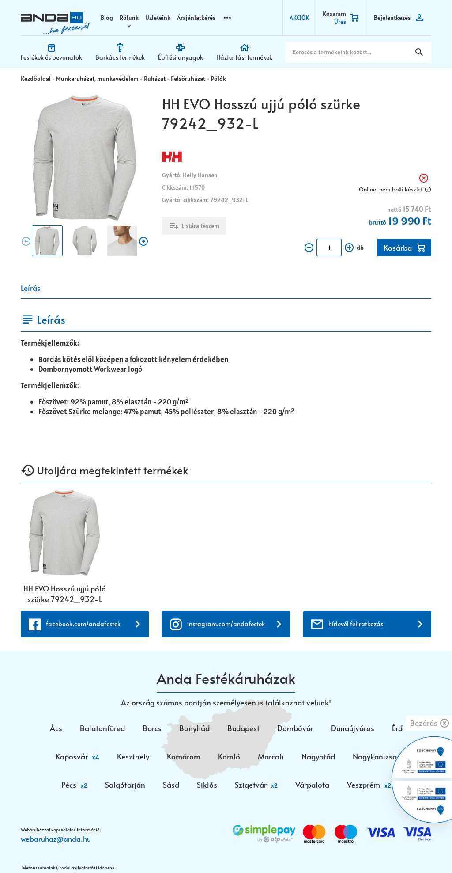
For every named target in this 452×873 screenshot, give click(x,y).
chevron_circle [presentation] (25, 241)
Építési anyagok (180, 57)
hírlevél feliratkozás (355, 644)
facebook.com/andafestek (83, 644)
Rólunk (129, 18)
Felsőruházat (188, 79)
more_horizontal (227, 17)
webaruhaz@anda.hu (56, 858)
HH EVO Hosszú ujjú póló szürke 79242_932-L (64, 593)
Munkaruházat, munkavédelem (97, 79)
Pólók (218, 79)
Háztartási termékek (244, 57)
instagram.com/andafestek (226, 644)
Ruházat (155, 79)
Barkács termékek (120, 57)
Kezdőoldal (36, 79)
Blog (107, 18)
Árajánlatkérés (196, 18)
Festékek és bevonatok (51, 57)
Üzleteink (157, 18)
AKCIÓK (299, 18)
